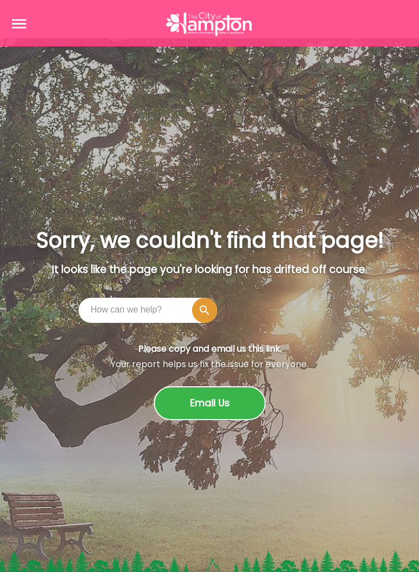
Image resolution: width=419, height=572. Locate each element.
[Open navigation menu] (19, 23)
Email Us (210, 403)
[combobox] (151, 310)
